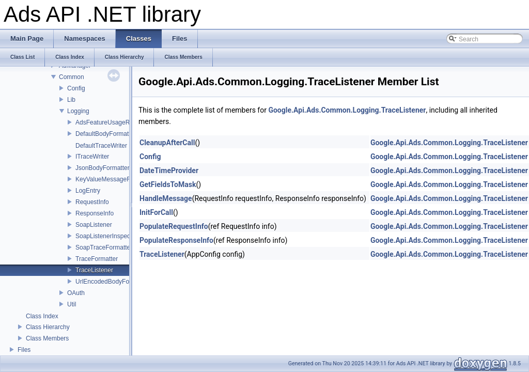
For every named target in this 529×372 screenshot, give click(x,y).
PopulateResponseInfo (176, 240)
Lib (71, 99)
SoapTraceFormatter (103, 247)
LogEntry (87, 190)
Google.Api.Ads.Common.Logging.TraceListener (347, 110)
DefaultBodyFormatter (105, 133)
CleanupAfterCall (167, 142)
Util (71, 304)
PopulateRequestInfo (173, 226)
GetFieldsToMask (167, 184)
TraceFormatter (96, 258)
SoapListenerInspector (106, 236)
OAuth (76, 293)
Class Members (47, 338)
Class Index (42, 316)
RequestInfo (92, 202)
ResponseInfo (94, 213)
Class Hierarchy (48, 327)
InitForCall (156, 212)
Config (76, 88)
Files (24, 349)
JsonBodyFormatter (102, 168)
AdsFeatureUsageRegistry (111, 122)
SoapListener (93, 224)
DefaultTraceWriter (101, 145)
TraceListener (94, 270)
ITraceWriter (92, 156)
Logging (78, 111)
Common (71, 77)
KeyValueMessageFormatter (114, 179)
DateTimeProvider (168, 170)
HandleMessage (165, 198)
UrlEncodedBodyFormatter (112, 281)
